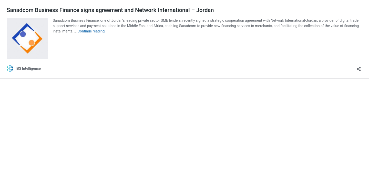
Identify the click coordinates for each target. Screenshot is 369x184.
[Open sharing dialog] (358, 67)
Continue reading (91, 31)
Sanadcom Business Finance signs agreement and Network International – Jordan (110, 10)
